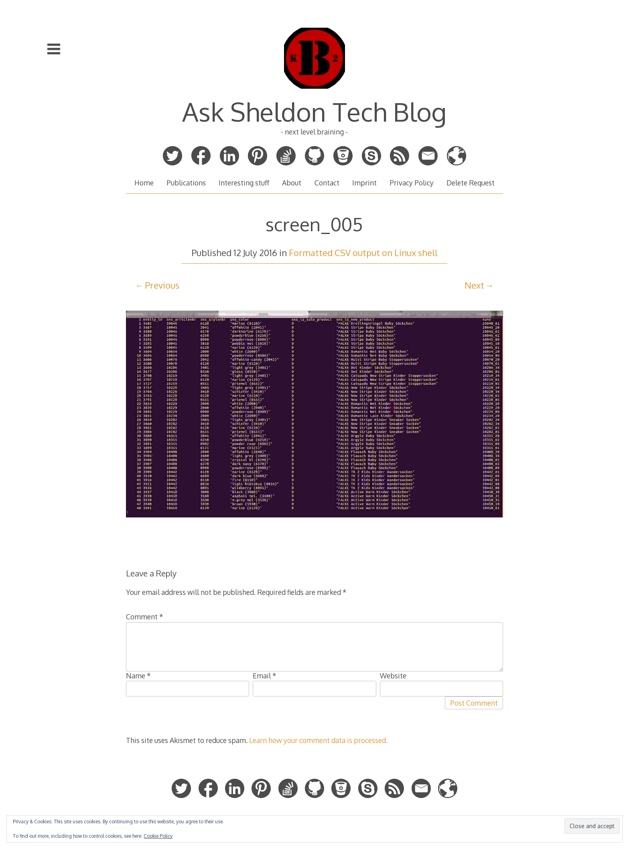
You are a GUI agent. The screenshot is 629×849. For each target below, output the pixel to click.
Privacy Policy (412, 182)
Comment (144, 616)
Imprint (364, 182)
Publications (186, 182)
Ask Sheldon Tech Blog (314, 111)
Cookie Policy (158, 836)
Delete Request (470, 182)
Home (144, 182)
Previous (162, 285)
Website (393, 675)
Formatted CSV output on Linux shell (363, 252)
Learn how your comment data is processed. (318, 740)
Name (138, 675)
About (291, 182)
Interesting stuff (244, 182)
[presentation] (187, 712)
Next (474, 285)
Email (264, 675)
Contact (326, 182)
